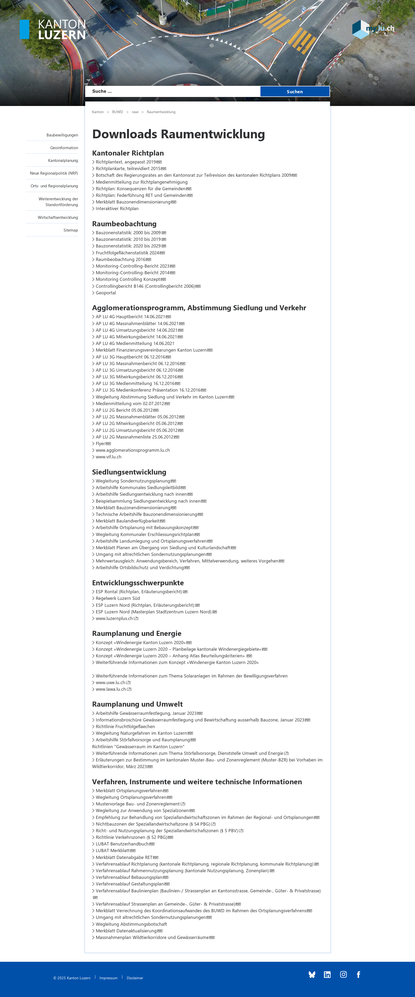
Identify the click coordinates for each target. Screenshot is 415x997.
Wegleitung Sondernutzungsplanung (133, 481)
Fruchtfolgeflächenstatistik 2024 (127, 252)
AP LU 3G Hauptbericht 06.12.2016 (130, 357)
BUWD (117, 111)
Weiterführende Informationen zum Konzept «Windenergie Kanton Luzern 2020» (177, 662)
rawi (135, 111)
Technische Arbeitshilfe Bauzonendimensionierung (146, 514)
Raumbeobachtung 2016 (120, 259)
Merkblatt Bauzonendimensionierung (133, 202)
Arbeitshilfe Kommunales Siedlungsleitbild (138, 487)
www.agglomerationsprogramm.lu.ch (133, 450)
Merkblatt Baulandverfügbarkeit (127, 521)
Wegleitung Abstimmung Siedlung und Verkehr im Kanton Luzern (162, 397)
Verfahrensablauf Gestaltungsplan (130, 884)
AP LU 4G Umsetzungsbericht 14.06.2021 (137, 330)
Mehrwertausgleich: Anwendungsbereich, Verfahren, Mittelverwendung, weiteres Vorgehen (187, 561)
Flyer (100, 443)
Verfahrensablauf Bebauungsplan (129, 877)
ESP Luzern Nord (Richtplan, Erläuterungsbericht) (145, 605)
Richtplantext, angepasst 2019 (126, 162)
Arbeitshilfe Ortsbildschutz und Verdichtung (140, 567)
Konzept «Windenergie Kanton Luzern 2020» (141, 642)
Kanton (98, 111)
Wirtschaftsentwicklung (58, 217)
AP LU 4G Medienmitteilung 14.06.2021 (135, 343)
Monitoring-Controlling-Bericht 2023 (132, 266)
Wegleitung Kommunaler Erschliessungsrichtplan (145, 534)
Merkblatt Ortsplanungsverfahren (129, 790)
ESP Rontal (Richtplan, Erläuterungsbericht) (139, 591)
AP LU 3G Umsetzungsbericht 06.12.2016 (137, 370)
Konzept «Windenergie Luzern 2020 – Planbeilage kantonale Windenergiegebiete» (178, 649)
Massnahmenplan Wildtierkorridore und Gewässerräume (152, 937)
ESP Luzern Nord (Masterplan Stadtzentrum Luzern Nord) (153, 611)
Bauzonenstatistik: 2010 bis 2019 (128, 239)
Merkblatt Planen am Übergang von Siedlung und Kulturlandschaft (163, 547)
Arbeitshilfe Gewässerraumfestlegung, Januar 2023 (146, 713)
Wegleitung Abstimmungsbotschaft (131, 924)
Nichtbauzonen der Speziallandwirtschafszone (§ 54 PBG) (153, 824)
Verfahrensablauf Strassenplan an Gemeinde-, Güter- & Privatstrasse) (165, 904)
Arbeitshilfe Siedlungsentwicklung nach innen (141, 494)
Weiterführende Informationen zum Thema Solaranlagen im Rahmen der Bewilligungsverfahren (192, 676)
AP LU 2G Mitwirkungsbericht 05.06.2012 (136, 423)
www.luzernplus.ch (114, 618)
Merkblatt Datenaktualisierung (126, 930)
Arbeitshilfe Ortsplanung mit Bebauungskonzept (144, 527)
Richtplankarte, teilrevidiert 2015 (128, 168)
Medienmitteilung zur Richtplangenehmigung (142, 182)
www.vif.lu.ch (108, 456)
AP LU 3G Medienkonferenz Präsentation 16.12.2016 (148, 390)
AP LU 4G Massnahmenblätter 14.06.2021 (137, 323)
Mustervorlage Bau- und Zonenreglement (138, 804)
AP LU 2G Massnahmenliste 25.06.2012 (134, 437)
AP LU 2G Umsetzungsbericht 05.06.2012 (137, 430)
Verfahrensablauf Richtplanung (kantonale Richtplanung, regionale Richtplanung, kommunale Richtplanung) (204, 864)
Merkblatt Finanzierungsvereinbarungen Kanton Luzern (151, 350)
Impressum (109, 977)
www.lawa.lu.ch (111, 689)
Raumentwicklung (161, 111)
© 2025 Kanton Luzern (72, 977)
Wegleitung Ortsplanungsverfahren (131, 797)
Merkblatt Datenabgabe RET (124, 857)
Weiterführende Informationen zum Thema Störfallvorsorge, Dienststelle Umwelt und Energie (189, 753)
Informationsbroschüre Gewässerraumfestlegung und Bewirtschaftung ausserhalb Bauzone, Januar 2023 (200, 720)
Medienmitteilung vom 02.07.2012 (130, 403)
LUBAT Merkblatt (113, 850)
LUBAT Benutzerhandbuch (122, 844)
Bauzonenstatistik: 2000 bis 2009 (128, 232)
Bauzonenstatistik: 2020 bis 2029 (128, 246)
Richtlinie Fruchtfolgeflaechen (125, 726)
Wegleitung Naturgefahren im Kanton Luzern (141, 733)
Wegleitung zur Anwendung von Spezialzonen (142, 810)
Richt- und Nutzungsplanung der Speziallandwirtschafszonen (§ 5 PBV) (167, 830)
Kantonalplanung (63, 160)
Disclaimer (135, 977)
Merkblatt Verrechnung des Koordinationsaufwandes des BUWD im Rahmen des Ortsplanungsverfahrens (201, 910)
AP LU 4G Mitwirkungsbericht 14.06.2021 (136, 336)
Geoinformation (64, 147)
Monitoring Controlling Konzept (128, 279)
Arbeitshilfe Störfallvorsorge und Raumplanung (143, 739)
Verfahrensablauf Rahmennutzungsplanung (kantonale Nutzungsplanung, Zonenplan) (182, 870)
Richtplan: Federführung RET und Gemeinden (141, 195)
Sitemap (71, 230)
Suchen (295, 91)
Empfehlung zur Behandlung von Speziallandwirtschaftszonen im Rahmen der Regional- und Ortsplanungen (205, 817)
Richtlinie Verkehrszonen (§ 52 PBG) (131, 837)
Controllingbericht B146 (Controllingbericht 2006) (145, 286)
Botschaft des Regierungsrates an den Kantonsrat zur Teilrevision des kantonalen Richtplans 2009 (193, 175)
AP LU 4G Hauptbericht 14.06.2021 (130, 316)
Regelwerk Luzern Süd (118, 598)
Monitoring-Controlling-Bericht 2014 (132, 272)
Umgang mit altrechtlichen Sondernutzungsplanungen (151, 554)
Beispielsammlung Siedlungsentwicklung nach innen (148, 501)
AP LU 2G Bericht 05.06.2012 (124, 410)
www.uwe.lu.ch (110, 682)
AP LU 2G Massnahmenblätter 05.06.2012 (137, 416)
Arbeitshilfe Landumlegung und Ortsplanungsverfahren (151, 541)
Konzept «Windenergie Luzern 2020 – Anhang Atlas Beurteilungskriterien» (171, 655)
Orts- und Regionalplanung (54, 185)
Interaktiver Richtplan (117, 208)
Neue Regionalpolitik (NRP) (54, 173)
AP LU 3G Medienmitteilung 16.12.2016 (135, 383)
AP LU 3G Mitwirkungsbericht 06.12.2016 (136, 376)
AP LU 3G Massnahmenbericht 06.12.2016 (137, 363)
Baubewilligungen (62, 135)
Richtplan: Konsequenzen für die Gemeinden (141, 188)
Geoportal (106, 292)
